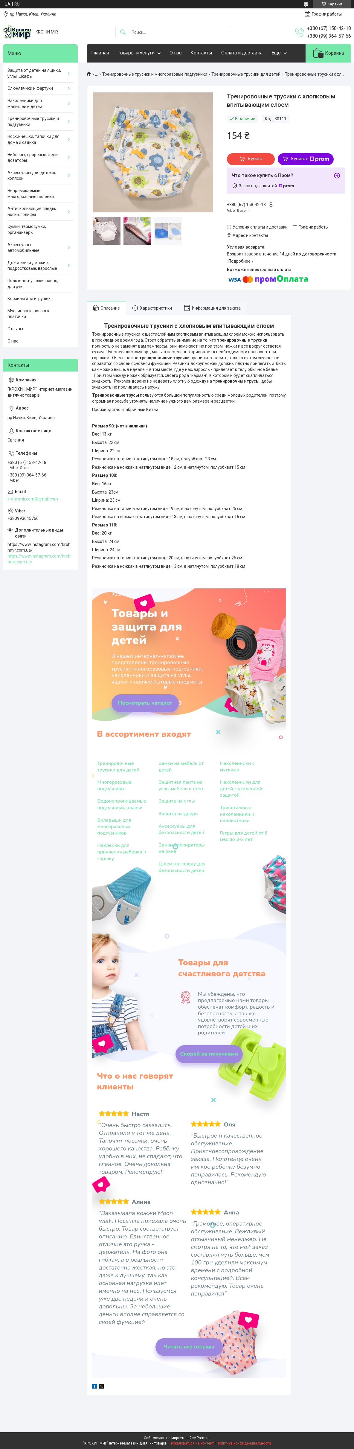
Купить (255, 158)
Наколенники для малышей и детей (24, 103)
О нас (175, 53)
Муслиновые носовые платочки (29, 313)
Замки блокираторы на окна (181, 848)
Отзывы (15, 328)
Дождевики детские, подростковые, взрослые (32, 265)
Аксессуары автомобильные (23, 247)
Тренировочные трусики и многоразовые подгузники (154, 74)
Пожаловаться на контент (192, 1443)
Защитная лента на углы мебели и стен (180, 785)
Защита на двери (178, 814)
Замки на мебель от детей (181, 766)
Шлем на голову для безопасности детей (181, 867)
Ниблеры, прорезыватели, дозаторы (33, 157)
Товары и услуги (136, 53)
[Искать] (123, 32)
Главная (100, 53)
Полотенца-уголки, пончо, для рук (32, 283)
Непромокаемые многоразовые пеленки (30, 193)
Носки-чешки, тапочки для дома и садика (33, 139)
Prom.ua (203, 1438)
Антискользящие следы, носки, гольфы (31, 211)
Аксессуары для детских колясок (31, 175)
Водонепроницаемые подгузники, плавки (121, 804)
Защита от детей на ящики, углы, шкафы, (34, 73)
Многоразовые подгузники (114, 785)
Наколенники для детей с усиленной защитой (241, 788)
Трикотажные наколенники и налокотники (237, 814)
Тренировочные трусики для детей (245, 74)
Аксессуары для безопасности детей (181, 829)
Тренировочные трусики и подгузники (33, 121)
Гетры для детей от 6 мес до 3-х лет (244, 836)
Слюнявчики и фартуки (30, 88)
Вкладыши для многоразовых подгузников (114, 826)
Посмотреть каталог (145, 703)
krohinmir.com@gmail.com (32, 499)
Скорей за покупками (209, 1053)
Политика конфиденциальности (243, 1443)
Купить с (310, 159)
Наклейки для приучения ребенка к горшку (121, 852)
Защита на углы (176, 801)
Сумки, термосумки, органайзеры (26, 229)
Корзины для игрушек (29, 298)
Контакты (201, 53)
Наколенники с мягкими (237, 766)
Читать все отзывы (189, 1346)
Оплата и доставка (242, 53)
